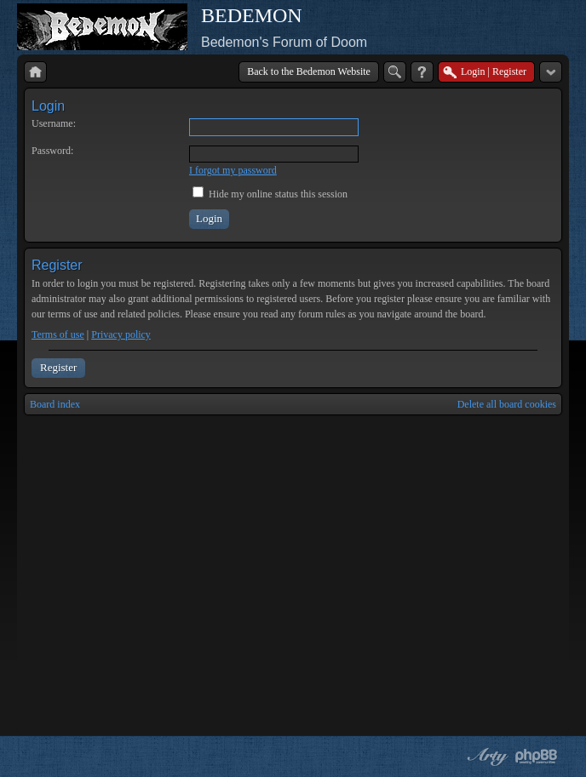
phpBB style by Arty (485, 756)
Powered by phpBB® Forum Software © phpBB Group (536, 756)
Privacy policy (121, 334)
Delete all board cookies (506, 404)
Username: (54, 123)
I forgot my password (233, 170)
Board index (55, 404)
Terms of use (58, 334)
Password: (52, 151)
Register (58, 367)
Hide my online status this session (270, 194)
